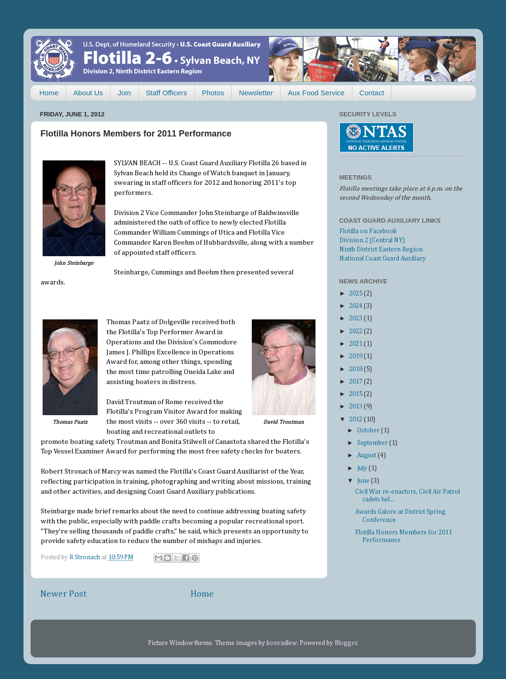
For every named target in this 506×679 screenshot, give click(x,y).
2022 (356, 331)
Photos (213, 93)
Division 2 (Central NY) (372, 240)
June (364, 480)
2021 (356, 343)
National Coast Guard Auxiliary (382, 258)
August (367, 455)
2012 (356, 419)
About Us (88, 93)
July (363, 468)
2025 (356, 293)
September (373, 443)
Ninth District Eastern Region (381, 249)
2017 (356, 381)
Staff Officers (166, 93)
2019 (356, 356)
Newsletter (256, 93)
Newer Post (63, 594)
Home (48, 93)
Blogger (346, 643)
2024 (356, 306)
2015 (356, 394)
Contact (372, 93)
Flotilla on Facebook (368, 231)
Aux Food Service (316, 93)
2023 (356, 318)
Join (124, 93)
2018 (356, 369)
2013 (356, 406)
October (369, 430)
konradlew (282, 643)
